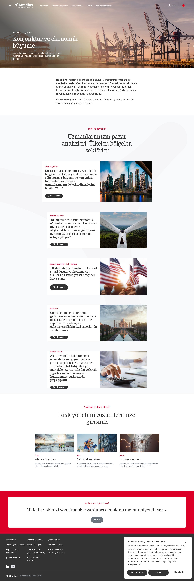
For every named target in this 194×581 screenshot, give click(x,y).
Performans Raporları (104, 6)
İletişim (89, 6)
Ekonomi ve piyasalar (60, 6)
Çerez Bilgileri (54, 540)
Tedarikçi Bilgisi (34, 545)
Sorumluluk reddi (55, 545)
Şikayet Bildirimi (13, 558)
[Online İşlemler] (139, 456)
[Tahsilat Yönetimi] (97, 456)
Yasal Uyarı (11, 540)
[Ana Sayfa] (23, 5)
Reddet (158, 573)
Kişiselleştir (179, 572)
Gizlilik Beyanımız (35, 540)
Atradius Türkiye (77, 6)
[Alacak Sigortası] (54, 456)
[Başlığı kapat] (186, 543)
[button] (10, 5)
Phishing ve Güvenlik (15, 545)
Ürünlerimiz (44, 6)
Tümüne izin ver (137, 573)
